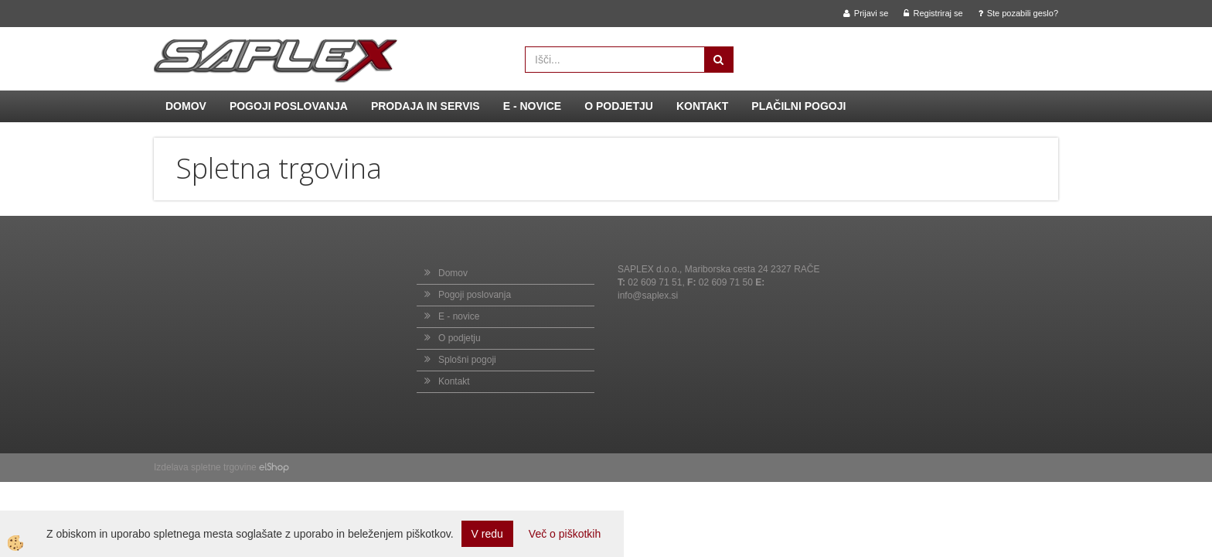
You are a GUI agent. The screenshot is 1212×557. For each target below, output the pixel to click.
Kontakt (702, 106)
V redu (487, 534)
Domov (185, 106)
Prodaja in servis (425, 106)
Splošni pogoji (467, 359)
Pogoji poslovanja (289, 106)
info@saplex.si (648, 295)
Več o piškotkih (565, 534)
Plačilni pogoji (798, 106)
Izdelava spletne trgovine (205, 467)
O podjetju (618, 106)
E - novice (532, 106)
